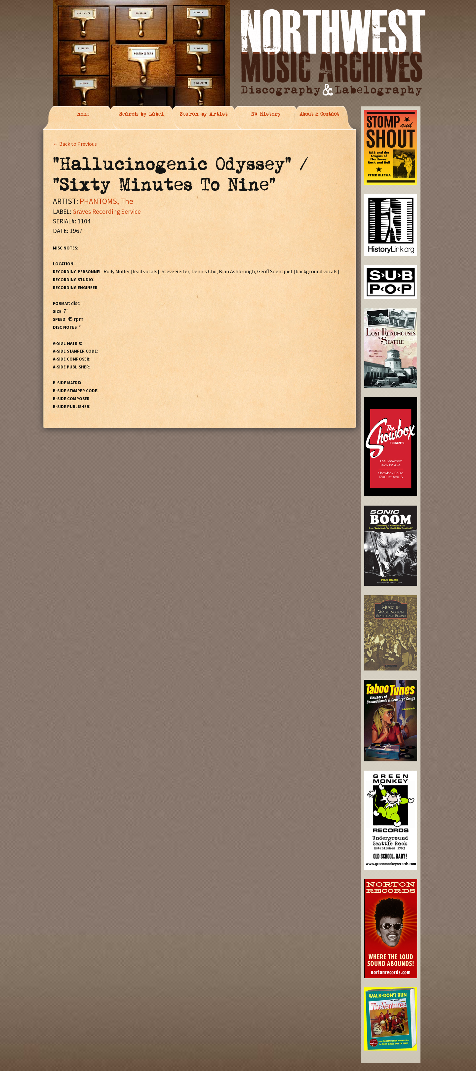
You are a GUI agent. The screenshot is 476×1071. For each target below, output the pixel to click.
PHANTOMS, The (106, 201)
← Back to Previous (75, 143)
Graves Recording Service (106, 211)
